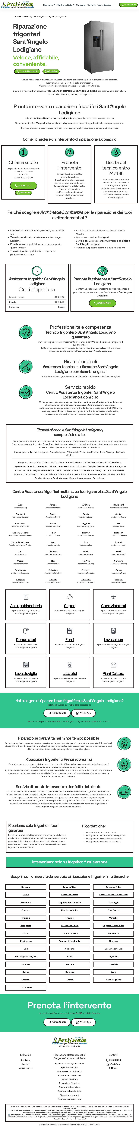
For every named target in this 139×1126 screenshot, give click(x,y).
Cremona (63, 478)
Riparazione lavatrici (69, 1095)
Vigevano (92, 474)
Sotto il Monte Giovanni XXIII (96, 462)
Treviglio (92, 466)
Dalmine (53, 466)
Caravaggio (42, 466)
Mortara (111, 474)
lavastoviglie (26, 673)
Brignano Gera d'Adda (43, 470)
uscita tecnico (104, 5)
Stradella (120, 474)
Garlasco (47, 478)
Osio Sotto (81, 466)
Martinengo (96, 470)
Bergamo (22, 462)
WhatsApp (51, 71)
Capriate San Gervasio (24, 466)
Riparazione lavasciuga (69, 1087)
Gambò (38, 478)
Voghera (102, 474)
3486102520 (128, 4)
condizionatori (113, 605)
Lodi (26, 474)
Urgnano (18, 474)
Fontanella (85, 470)
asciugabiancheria (26, 605)
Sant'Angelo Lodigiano (44, 16)
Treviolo (101, 466)
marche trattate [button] (65, 5)
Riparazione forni (69, 1079)
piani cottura (113, 673)
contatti (91, 5)
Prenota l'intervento (27, 71)
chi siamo (80, 5)
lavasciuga (113, 639)
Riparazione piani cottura (69, 1099)
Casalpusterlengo (48, 474)
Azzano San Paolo (23, 470)
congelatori (26, 639)
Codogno (33, 474)
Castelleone (99, 478)
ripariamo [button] (48, 5)
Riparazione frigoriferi (69, 1083)
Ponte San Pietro (74, 462)
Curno (61, 462)
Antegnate (120, 466)
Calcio (58, 470)
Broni (55, 478)
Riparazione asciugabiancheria (69, 1063)
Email (113, 1068)
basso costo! (112, 128)
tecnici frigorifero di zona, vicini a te (54, 118)
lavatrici (70, 673)
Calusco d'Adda (49, 462)
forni (69, 639)
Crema (72, 478)
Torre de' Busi (34, 462)
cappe (69, 605)
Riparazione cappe (69, 1067)
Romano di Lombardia (114, 470)
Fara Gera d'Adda (66, 466)
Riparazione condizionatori (69, 1071)
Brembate (116, 462)
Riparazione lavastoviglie (69, 1091)
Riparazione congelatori (69, 1075)
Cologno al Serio (71, 470)
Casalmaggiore (84, 478)
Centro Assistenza (22, 16)
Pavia (83, 474)
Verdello (110, 466)
